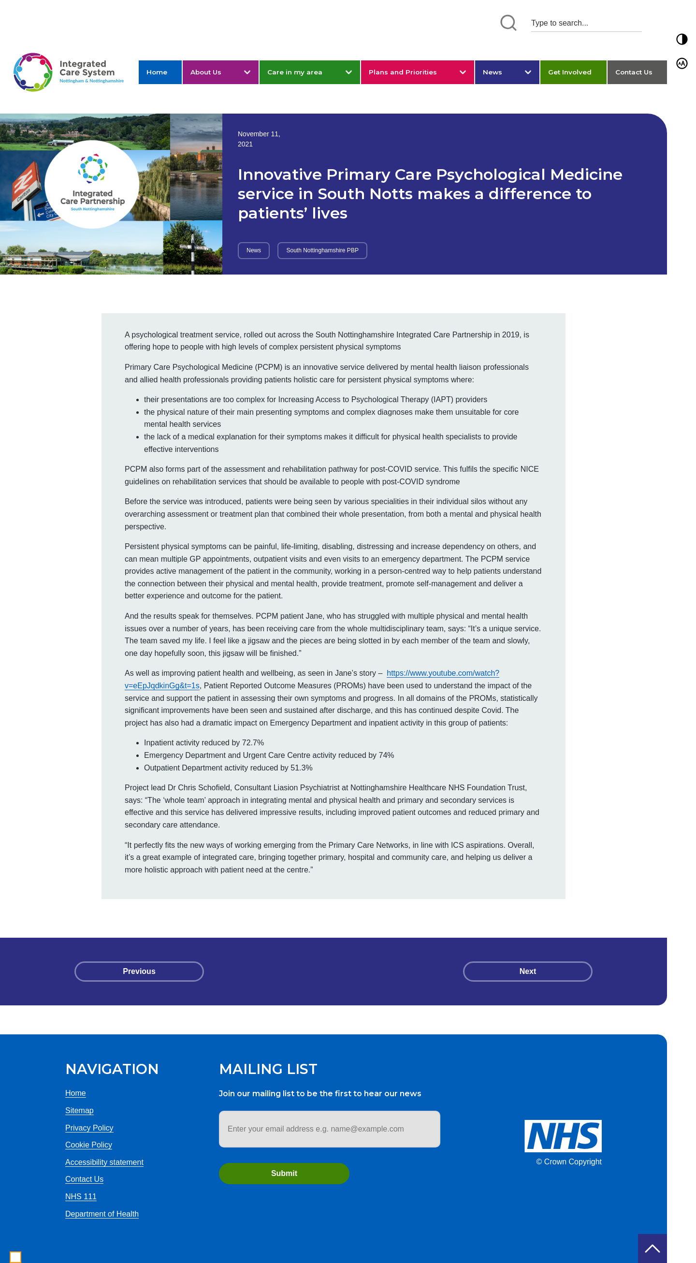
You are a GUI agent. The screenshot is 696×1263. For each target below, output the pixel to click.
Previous (139, 971)
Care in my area (294, 72)
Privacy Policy (89, 1128)
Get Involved (570, 72)
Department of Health (102, 1214)
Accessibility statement (104, 1162)
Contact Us (633, 72)
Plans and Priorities (403, 72)
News (492, 72)
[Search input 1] (586, 23)
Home (156, 72)
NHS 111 (81, 1196)
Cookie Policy (88, 1145)
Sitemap (79, 1110)
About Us (205, 72)
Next (528, 971)
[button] (682, 39)
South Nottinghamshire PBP (322, 250)
